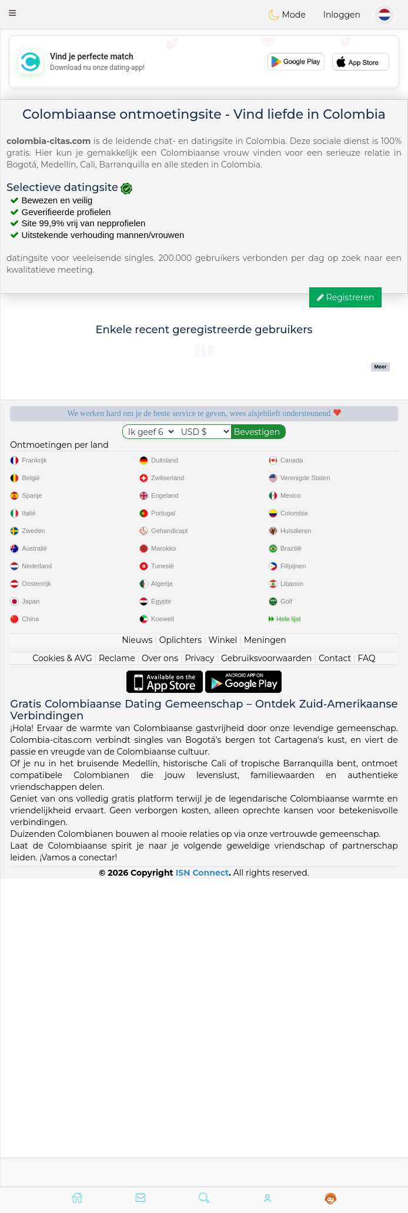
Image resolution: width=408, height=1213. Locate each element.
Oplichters (180, 948)
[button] (12, 13)
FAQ (367, 966)
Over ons (160, 966)
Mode (287, 15)
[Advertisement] (204, 61)
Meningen (265, 948)
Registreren (345, 297)
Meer (380, 367)
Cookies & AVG (62, 966)
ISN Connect (202, 1180)
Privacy (199, 966)
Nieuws (137, 948)
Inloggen (341, 14)
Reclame (117, 966)
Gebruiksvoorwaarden (266, 966)
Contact (335, 966)
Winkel (222, 948)
